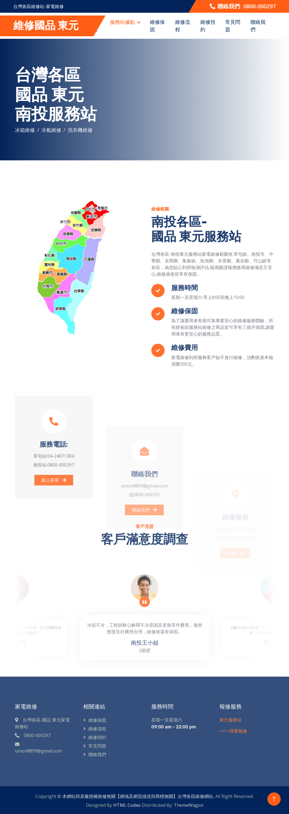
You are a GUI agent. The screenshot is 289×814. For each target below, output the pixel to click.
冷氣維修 (51, 130)
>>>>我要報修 (233, 731)
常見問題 (232, 26)
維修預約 (207, 26)
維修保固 (157, 26)
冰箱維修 (25, 130)
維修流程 (182, 26)
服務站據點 (122, 22)
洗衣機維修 (80, 130)
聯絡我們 (257, 26)
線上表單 (53, 544)
